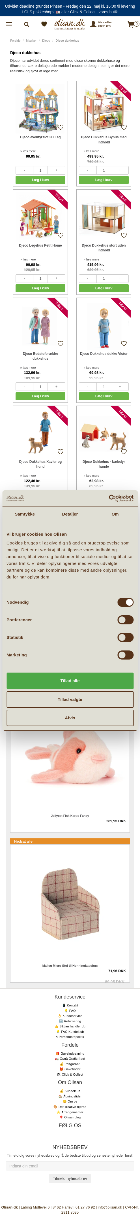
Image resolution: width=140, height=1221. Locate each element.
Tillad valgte (70, 699)
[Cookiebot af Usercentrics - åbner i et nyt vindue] (108, 498)
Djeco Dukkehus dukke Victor (104, 354)
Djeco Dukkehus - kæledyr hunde (104, 464)
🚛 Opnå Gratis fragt (70, 1058)
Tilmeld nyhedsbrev (70, 1178)
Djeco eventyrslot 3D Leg (40, 137)
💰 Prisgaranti (70, 1064)
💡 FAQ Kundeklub (70, 1031)
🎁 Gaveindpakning (70, 1053)
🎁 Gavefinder (69, 1069)
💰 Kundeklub (70, 1091)
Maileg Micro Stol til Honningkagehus (70, 965)
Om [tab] (115, 514)
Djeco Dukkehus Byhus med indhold (103, 139)
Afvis (70, 717)
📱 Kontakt (70, 1005)
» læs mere (28, 151)
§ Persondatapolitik (70, 1036)
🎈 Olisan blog (70, 1117)
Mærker (31, 40)
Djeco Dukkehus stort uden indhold (104, 247)
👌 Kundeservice (70, 1016)
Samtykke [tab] (25, 514)
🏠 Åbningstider (69, 1096)
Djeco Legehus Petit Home (40, 245)
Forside (15, 40)
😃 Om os (70, 1101)
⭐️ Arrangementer (70, 1112)
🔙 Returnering (70, 1021)
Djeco (46, 40)
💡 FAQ (70, 1010)
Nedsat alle (23, 841)
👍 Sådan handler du (70, 1026)
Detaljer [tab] (70, 514)
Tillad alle (69, 680)
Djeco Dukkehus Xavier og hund (40, 464)
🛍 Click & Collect (70, 1074)
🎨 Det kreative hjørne (69, 1106)
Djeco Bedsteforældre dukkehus (40, 356)
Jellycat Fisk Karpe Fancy (70, 815)
